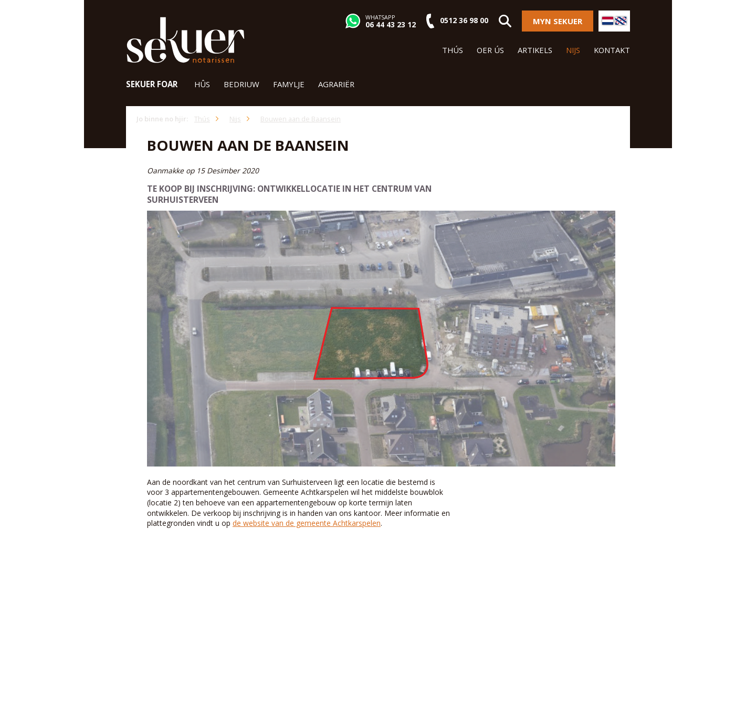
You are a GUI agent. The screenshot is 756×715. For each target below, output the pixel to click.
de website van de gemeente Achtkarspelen (307, 523)
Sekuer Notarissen (185, 40)
